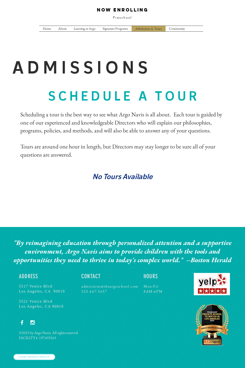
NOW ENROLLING (122, 10)
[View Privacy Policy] (34, 357)
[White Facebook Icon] (22, 322)
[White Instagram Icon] (32, 322)
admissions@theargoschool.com (109, 286)
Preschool (122, 17)
